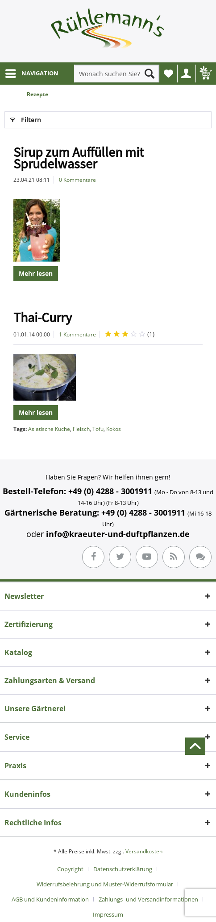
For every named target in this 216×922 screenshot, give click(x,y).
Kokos (113, 429)
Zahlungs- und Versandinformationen (148, 899)
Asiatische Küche (49, 429)
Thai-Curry (42, 317)
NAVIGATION (31, 71)
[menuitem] (31, 73)
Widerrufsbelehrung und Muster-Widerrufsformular (105, 884)
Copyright (70, 869)
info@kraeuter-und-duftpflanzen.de (118, 534)
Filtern (25, 118)
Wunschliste (170, 76)
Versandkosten (143, 851)
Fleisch (81, 429)
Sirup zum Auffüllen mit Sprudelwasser (78, 157)
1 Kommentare (77, 334)
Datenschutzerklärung (122, 869)
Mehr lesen (36, 273)
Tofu (98, 429)
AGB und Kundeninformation (50, 899)
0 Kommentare (77, 180)
